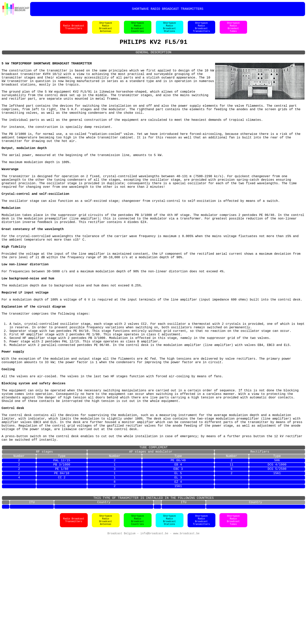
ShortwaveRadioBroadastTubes (233, 29)
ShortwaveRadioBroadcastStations (169, 29)
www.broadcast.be (186, 636)
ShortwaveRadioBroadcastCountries (137, 29)
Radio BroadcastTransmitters (73, 29)
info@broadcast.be (154, 636)
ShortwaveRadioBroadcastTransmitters (201, 29)
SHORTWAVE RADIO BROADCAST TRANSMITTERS (167, 9)
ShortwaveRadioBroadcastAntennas (105, 29)
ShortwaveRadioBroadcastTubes (233, 622)
